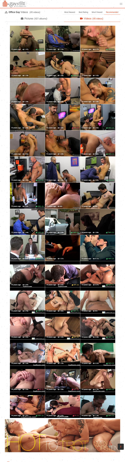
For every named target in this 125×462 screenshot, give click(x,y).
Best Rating (83, 12)
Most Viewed (97, 12)
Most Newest (69, 12)
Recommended (112, 12)
